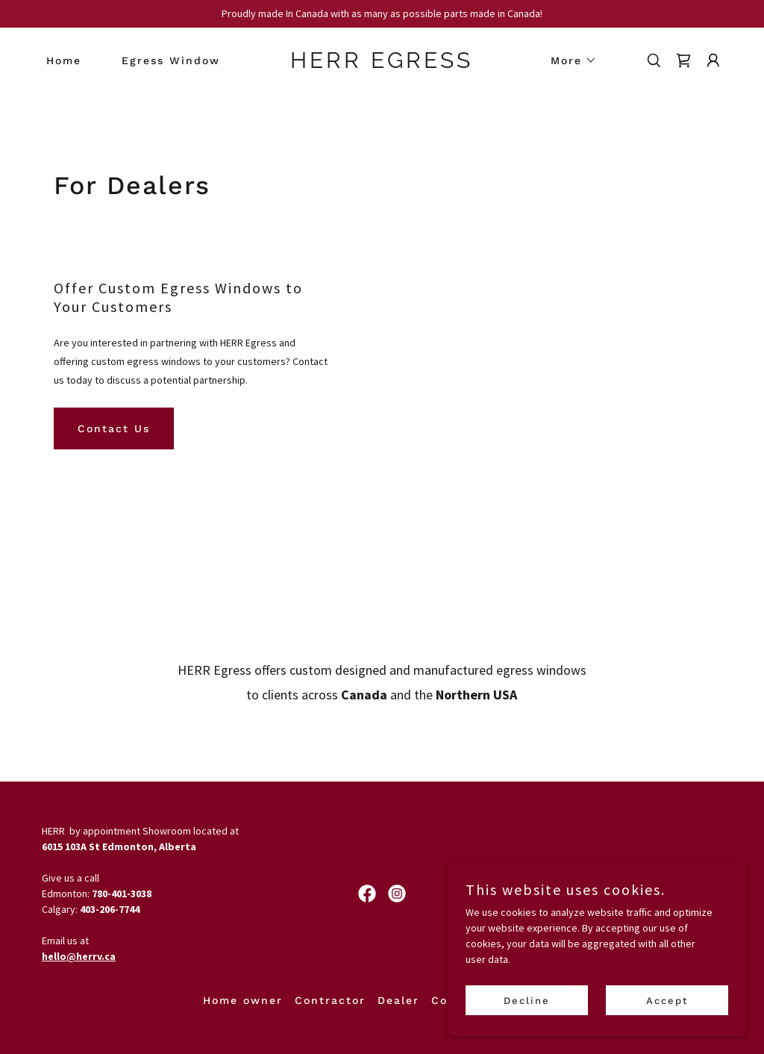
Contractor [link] (330, 1000)
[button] (568, 60)
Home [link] (63, 60)
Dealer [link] (398, 1000)
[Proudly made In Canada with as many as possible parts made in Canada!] (382, 14)
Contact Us (114, 428)
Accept (667, 1000)
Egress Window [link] (171, 60)
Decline (527, 1000)
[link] (381, 64)
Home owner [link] (243, 1000)
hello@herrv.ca (79, 956)
